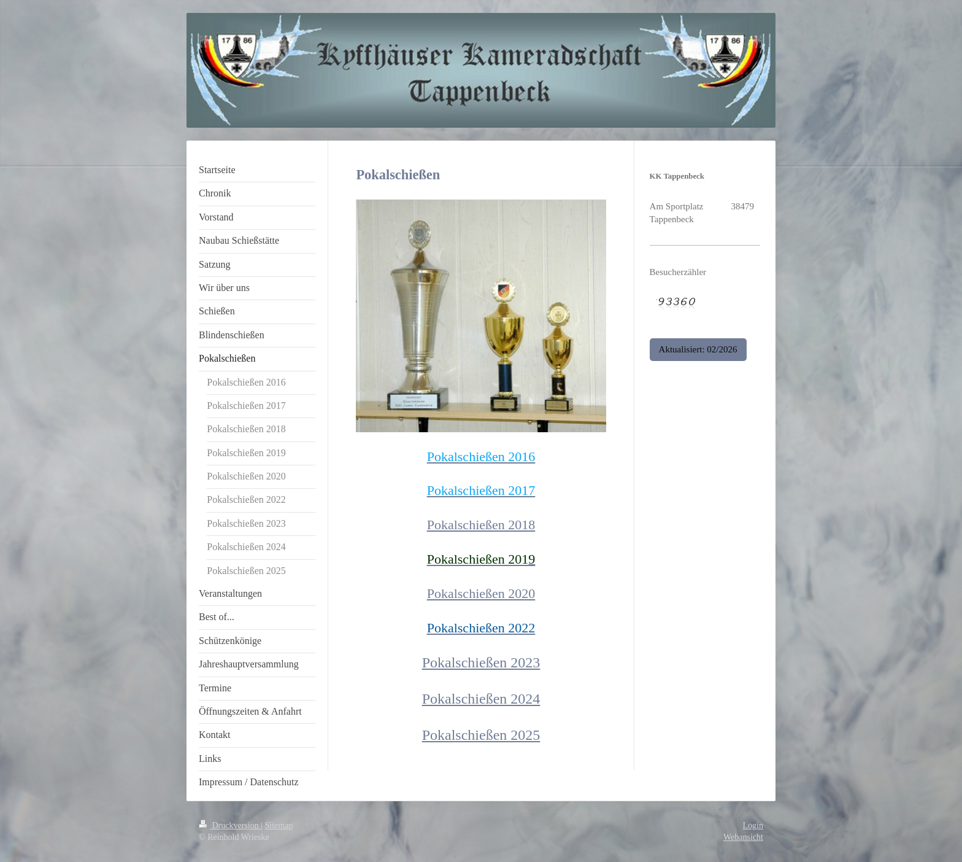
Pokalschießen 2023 (481, 662)
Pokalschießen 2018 (481, 524)
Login (753, 825)
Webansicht (743, 837)
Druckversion (230, 825)
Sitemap (279, 825)
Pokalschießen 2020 (481, 593)
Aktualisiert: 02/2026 (698, 349)
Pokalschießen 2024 (481, 699)
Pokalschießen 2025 (481, 735)
